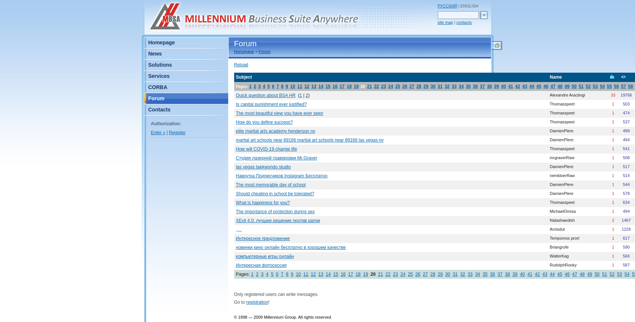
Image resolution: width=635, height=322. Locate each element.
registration (257, 302)
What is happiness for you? (263, 202)
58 (630, 86)
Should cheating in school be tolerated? (275, 193)
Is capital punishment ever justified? (271, 104)
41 (510, 86)
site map (445, 22)
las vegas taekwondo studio (263, 167)
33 (454, 86)
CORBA (157, 87)
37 (482, 86)
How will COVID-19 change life (266, 149)
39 (496, 86)
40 (503, 86)
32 (446, 86)
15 (328, 86)
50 (574, 86)
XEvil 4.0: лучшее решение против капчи (278, 220)
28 (418, 86)
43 (524, 86)
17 (342, 86)
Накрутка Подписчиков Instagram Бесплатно (282, 176)
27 (411, 86)
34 (461, 86)
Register (177, 132)
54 (602, 86)
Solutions (160, 65)
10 (292, 86)
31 (439, 86)
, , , (239, 229)
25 (397, 86)
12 (306, 86)
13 (313, 86)
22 (376, 86)
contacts (464, 22)
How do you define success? (264, 122)
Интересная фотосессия (261, 265)
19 (356, 86)
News (155, 54)
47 (552, 86)
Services (159, 76)
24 (390, 86)
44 (531, 86)
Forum (265, 51)
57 (623, 86)
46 (545, 86)
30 (433, 86)
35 (468, 86)
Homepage (244, 51)
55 (609, 86)
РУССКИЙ (447, 6)
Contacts (159, 110)
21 (369, 86)
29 (426, 86)
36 (475, 86)
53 (595, 86)
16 (335, 86)
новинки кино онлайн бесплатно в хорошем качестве (291, 247)
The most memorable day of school (271, 184)
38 (489, 86)
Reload (241, 64)
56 (616, 86)
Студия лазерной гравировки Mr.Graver (276, 158)
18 (349, 86)
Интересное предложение (263, 238)
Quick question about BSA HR (266, 95)
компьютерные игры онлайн (265, 256)
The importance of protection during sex (275, 211)
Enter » (158, 132)
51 (581, 86)
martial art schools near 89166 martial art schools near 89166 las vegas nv (310, 140)
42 (517, 86)
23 (383, 86)
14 (320, 86)
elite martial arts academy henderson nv (275, 131)
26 (404, 86)
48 (559, 86)
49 (567, 86)
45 (538, 86)
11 (299, 86)
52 (588, 86)
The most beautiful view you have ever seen (279, 113)
